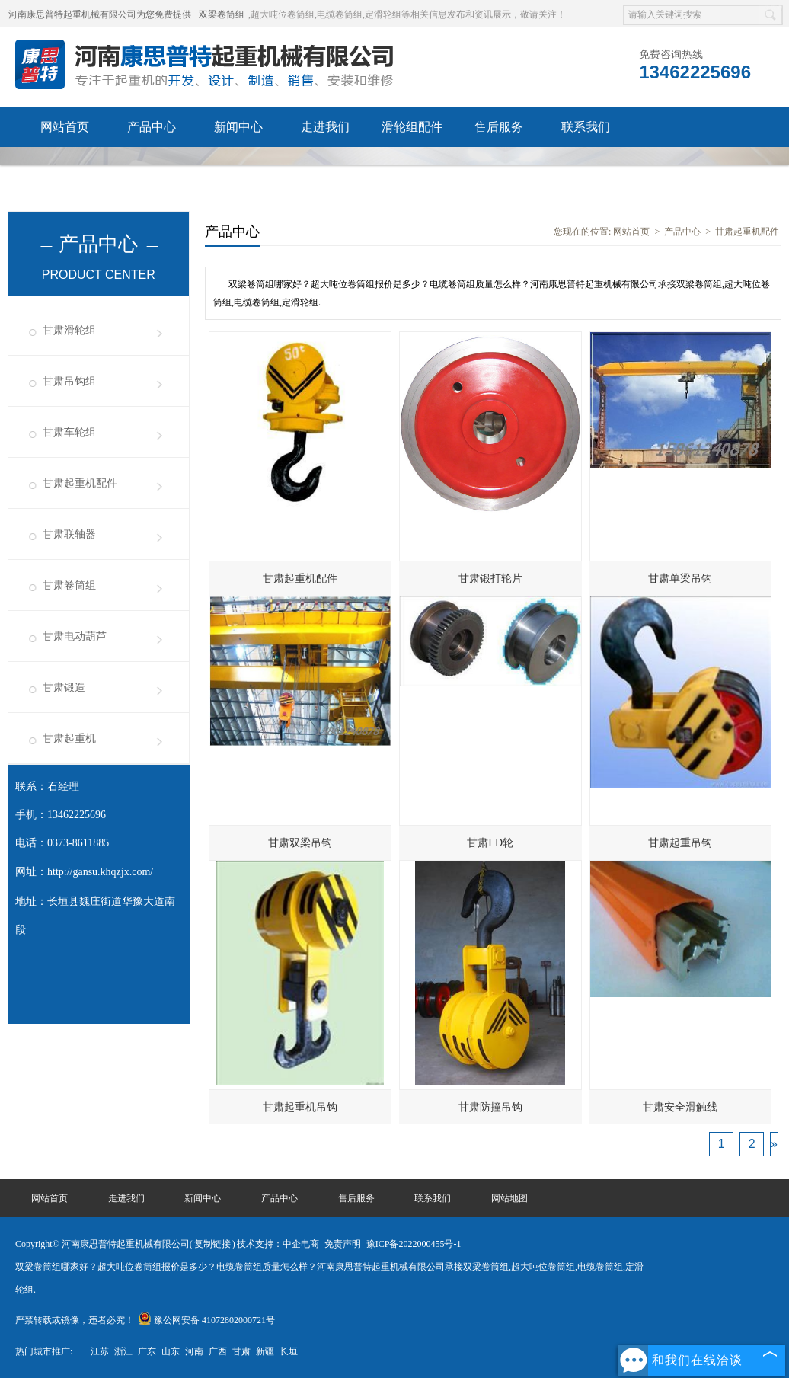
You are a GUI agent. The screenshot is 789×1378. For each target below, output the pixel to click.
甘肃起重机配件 (80, 483)
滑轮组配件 (412, 126)
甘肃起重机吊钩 (300, 1107)
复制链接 (212, 1244)
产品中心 (151, 126)
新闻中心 (238, 126)
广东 (147, 1351)
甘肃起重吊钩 (680, 843)
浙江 (123, 1351)
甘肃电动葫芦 (75, 636)
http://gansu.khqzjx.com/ (100, 872)
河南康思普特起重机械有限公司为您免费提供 (99, 14)
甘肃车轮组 (69, 432)
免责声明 (342, 1244)
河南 (194, 1351)
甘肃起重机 (69, 738)
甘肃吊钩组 (69, 381)
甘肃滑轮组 (69, 330)
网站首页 (64, 126)
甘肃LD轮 (490, 843)
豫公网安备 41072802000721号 (206, 1320)
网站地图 (509, 1198)
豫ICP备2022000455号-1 (414, 1244)
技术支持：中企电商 (278, 1244)
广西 (218, 1351)
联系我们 (585, 126)
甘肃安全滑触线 (680, 1107)
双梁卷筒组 (221, 14)
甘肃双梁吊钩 (300, 843)
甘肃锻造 (64, 687)
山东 (170, 1351)
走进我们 (325, 126)
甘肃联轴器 (69, 534)
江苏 (100, 1351)
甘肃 (241, 1351)
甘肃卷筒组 (69, 585)
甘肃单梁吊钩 (680, 578)
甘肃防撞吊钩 (490, 1107)
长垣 (289, 1351)
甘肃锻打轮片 (490, 578)
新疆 (265, 1351)
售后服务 (498, 126)
